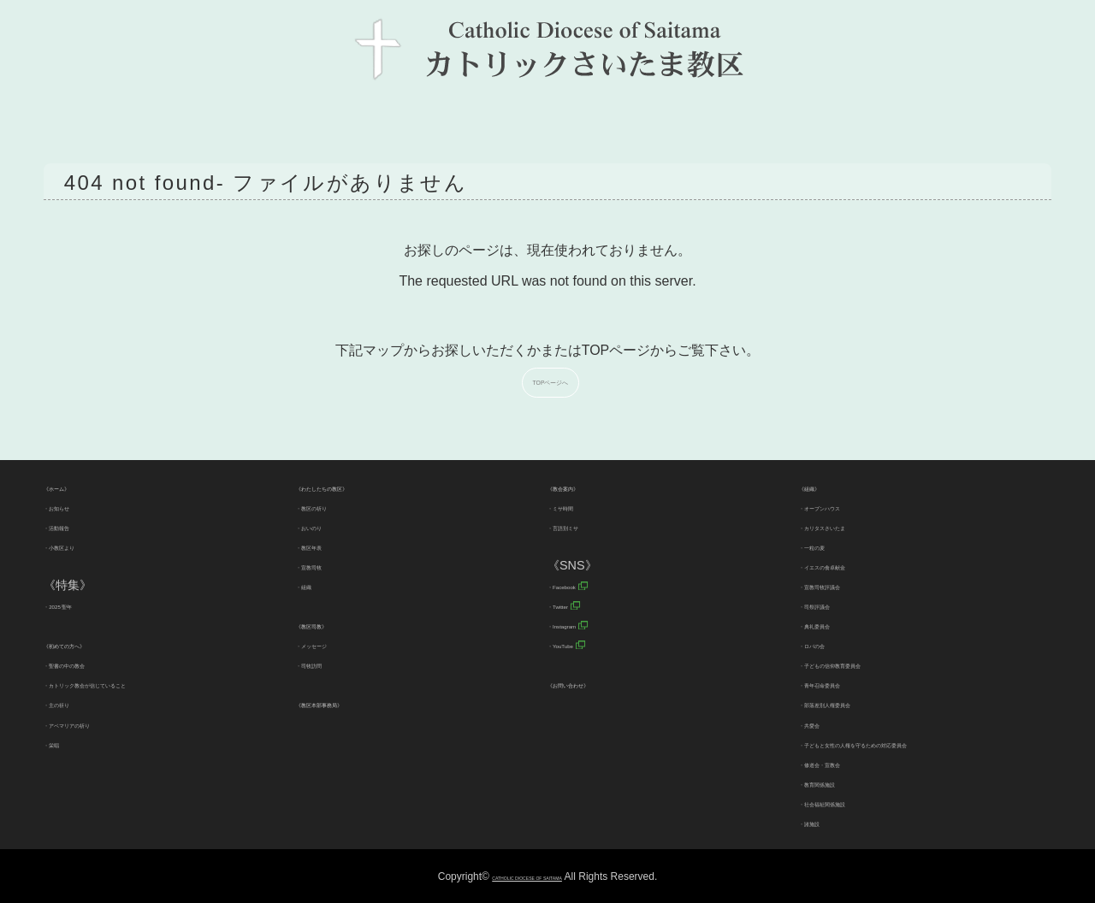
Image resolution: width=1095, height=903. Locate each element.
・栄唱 (62, 743)
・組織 (314, 585)
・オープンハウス (847, 506)
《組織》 (823, 486)
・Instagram (581, 624)
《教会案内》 (583, 486)
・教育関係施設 (841, 782)
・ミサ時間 (577, 506)
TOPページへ (555, 380)
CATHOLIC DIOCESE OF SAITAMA (527, 876)
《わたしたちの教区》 (356, 486)
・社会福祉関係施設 (853, 802)
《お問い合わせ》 (595, 683)
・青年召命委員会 (847, 683)
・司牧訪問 (326, 663)
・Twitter (571, 604)
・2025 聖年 (77, 604)
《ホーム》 (74, 486)
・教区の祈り (332, 506)
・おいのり (326, 526)
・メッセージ (332, 644)
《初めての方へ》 (91, 644)
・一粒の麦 (829, 545)
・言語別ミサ (583, 526)
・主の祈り (74, 703)
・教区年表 (326, 545)
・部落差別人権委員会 (859, 703)
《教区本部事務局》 (350, 703)
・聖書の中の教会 (91, 663)
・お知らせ (74, 506)
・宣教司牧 (326, 565)
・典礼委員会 (835, 624)
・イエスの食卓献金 (853, 565)
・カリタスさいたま (853, 526)
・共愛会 (823, 723)
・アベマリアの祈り (97, 723)
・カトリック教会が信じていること (139, 683)
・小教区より (79, 545)
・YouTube (578, 644)
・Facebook (580, 585)
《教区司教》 (332, 624)
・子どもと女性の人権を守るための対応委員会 (925, 743)
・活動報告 (74, 526)
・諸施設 (823, 822)
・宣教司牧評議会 (847, 585)
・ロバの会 (829, 644)
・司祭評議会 (835, 604)
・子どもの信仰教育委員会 (871, 663)
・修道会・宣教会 (847, 763)
